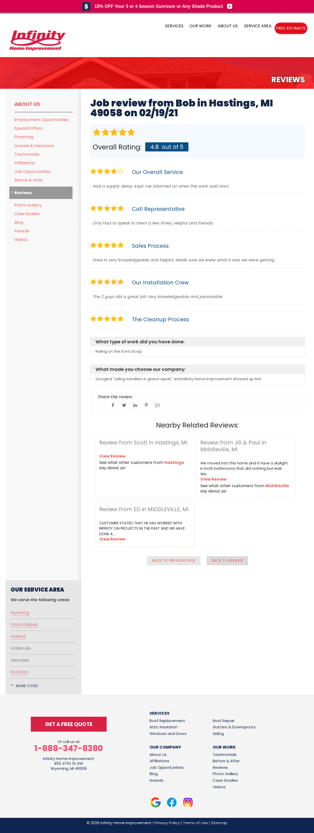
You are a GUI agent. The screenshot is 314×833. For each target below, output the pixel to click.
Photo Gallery (28, 205)
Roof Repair (223, 720)
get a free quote (68, 724)
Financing (23, 136)
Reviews (23, 192)
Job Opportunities (32, 171)
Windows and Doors (168, 733)
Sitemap (219, 822)
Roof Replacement (167, 720)
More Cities (27, 685)
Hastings (174, 462)
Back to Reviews (227, 560)
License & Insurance (34, 145)
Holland (18, 636)
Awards (21, 231)
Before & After (28, 180)
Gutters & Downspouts (234, 727)
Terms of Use (195, 822)
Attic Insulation (164, 727)
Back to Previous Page (174, 560)
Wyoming (20, 613)
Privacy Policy (167, 822)
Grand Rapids (24, 624)
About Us (27, 104)
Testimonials (26, 154)
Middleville (277, 486)
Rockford (19, 672)
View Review (112, 456)
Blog (18, 222)
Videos (21, 239)
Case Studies (27, 213)
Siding (218, 733)
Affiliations (24, 163)
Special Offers (28, 128)
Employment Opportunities (41, 119)
